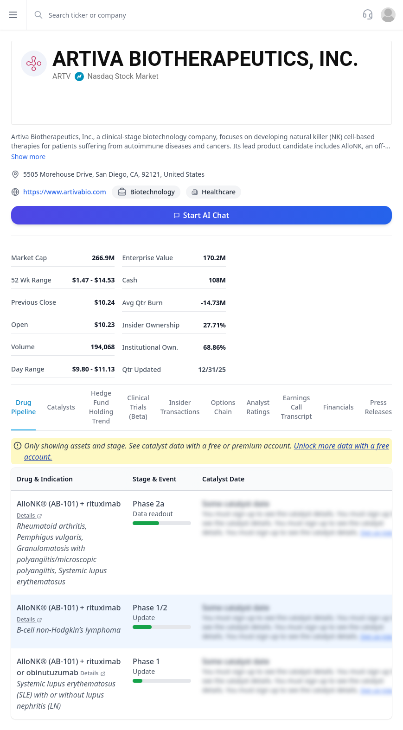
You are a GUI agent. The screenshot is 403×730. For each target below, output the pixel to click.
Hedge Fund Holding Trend (101, 407)
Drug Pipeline (23, 407)
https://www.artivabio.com (64, 191)
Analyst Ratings (257, 407)
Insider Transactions (180, 407)
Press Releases (378, 407)
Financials (338, 407)
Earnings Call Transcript (296, 407)
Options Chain (223, 407)
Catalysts (61, 407)
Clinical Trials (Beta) (138, 407)
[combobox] (193, 15)
